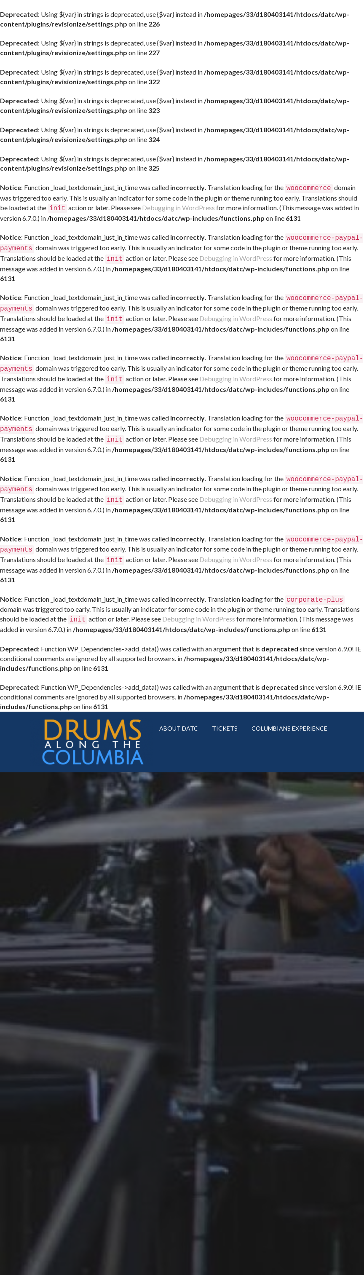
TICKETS (225, 709)
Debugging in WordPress (178, 207)
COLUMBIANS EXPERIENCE (289, 709)
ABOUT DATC (178, 709)
